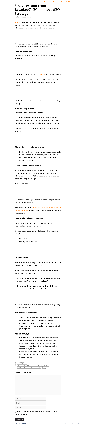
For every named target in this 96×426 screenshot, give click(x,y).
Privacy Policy (68, 423)
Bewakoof (18, 22)
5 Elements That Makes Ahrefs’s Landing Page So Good (33, 366)
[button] (79, 2)
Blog (62, 2)
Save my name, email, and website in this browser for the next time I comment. (37, 413)
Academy (55, 2)
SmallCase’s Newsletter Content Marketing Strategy (32, 368)
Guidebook (69, 2)
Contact (78, 423)
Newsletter (47, 2)
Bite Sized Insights (22, 364)
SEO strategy (40, 74)
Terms (73, 423)
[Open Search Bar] (75, 2)
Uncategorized (21, 362)
